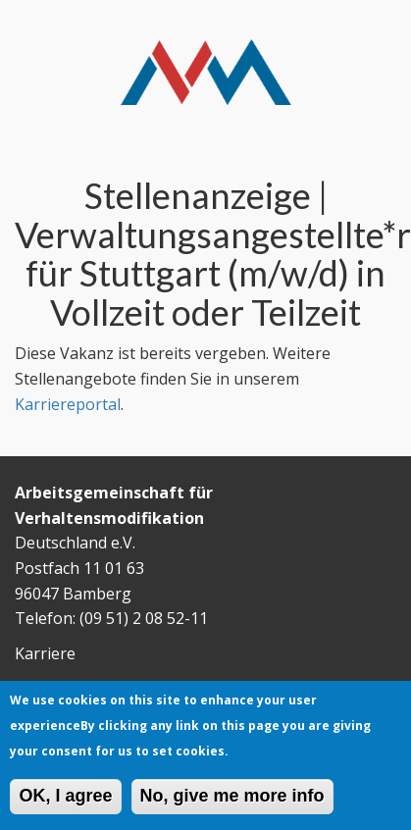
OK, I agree (65, 801)
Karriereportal (68, 404)
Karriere (45, 653)
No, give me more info (232, 801)
